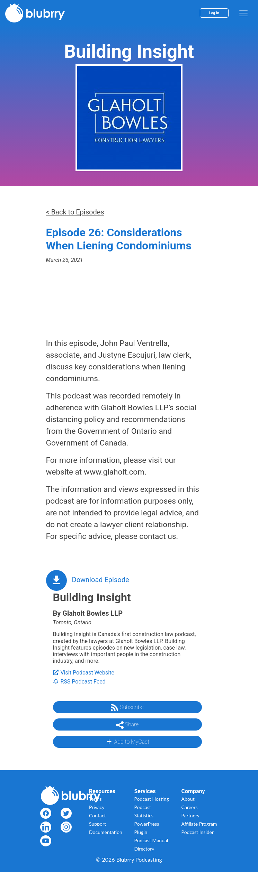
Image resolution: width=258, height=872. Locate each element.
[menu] (243, 13)
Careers (189, 807)
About (188, 799)
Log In (214, 13)
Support (97, 824)
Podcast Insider (197, 832)
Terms (95, 799)
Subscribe (127, 708)
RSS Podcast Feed (79, 681)
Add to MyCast (127, 741)
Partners (190, 815)
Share (127, 725)
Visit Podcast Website (83, 672)
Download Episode (100, 580)
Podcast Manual (151, 840)
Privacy (97, 807)
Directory (144, 849)
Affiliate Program (199, 824)
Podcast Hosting (151, 799)
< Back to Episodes (75, 212)
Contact (97, 815)
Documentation (105, 832)
